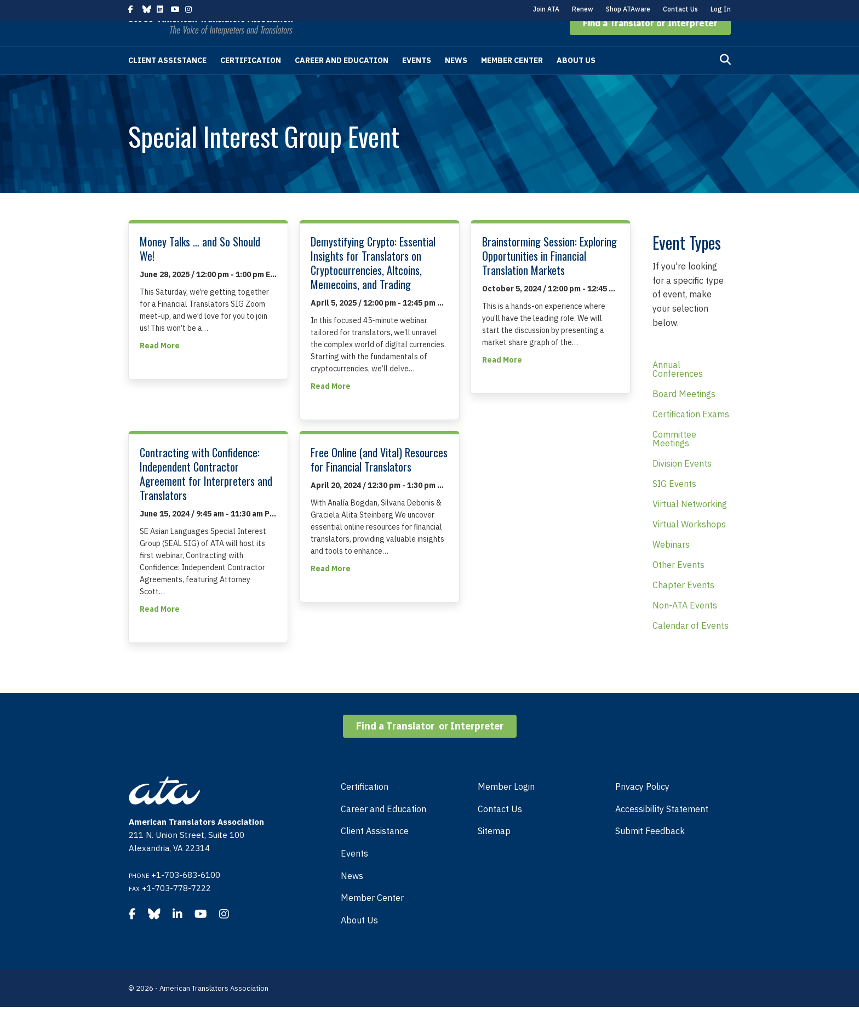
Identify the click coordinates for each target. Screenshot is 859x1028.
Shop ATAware (628, 9)
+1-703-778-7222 (176, 909)
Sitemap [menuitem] (494, 851)
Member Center (512, 81)
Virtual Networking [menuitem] (689, 524)
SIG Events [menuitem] (674, 504)
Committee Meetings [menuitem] (674, 459)
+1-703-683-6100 (185, 896)
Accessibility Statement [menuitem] (661, 829)
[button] (650, 44)
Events (416, 81)
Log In (721, 9)
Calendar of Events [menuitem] (690, 646)
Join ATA (546, 9)
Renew (582, 9)
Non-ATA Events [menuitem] (684, 626)
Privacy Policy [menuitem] (642, 807)
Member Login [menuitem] (506, 807)
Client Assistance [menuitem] (375, 851)
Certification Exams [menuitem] (690, 434)
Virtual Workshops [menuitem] (689, 544)
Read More (160, 365)
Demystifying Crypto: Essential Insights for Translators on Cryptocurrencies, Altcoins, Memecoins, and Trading (373, 283)
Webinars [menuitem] (671, 565)
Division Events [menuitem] (682, 484)
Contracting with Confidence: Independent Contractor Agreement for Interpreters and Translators (206, 494)
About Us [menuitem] (359, 940)
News (456, 81)
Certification (250, 81)
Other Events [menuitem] (678, 585)
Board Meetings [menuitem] (683, 414)
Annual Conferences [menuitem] (677, 390)
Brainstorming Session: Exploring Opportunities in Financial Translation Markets (549, 276)
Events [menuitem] (354, 874)
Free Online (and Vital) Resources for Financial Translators (379, 480)
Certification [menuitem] (364, 807)
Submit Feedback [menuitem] (650, 851)
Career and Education (341, 81)
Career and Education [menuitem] (383, 829)
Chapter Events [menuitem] (683, 605)
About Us (576, 81)
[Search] (725, 80)
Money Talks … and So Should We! (200, 269)
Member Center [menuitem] (372, 918)
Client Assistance (167, 81)
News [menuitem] (352, 896)
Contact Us (680, 9)
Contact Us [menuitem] (500, 829)
